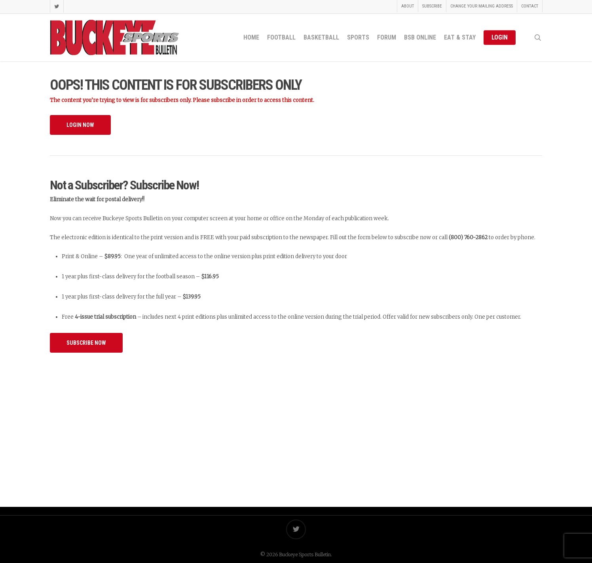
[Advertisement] (296, 422)
